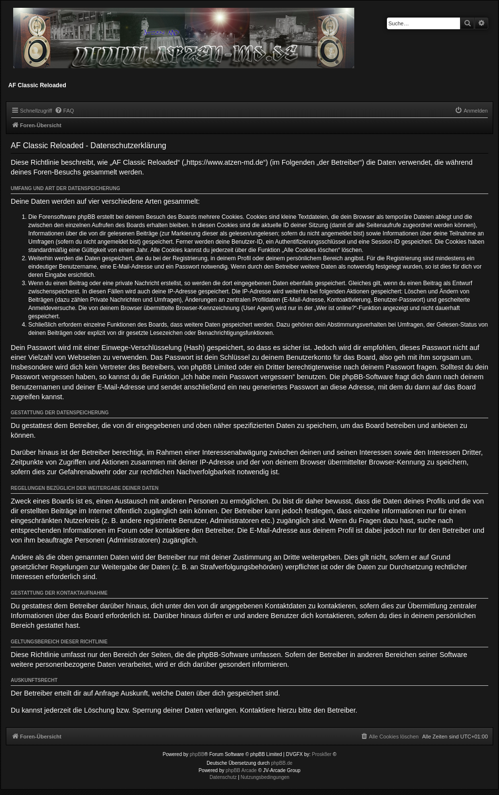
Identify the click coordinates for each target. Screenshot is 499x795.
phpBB (197, 754)
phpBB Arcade (241, 770)
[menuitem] (64, 110)
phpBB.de (281, 763)
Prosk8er (321, 754)
